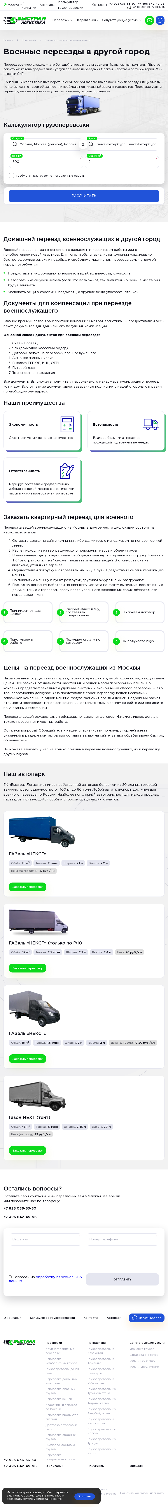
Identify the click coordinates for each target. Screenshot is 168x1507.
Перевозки (60, 20)
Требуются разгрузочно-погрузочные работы (50, 176)
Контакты (99, 5)
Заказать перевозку (149, 20)
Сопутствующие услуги (120, 20)
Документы (96, 1465)
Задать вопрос (150, 1317)
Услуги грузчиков (143, 1361)
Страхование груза (144, 1355)
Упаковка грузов (142, 1349)
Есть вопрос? (160, 20)
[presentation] (84, 1259)
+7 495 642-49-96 (151, 3)
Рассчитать (84, 196)
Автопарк (47, 5)
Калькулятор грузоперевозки (52, 1317)
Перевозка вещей (59, 1399)
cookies (35, 1492)
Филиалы (136, 1465)
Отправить (122, 1279)
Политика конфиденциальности (142, 1493)
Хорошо (84, 1496)
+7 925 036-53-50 (122, 3)
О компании (12, 1317)
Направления (85, 20)
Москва (13, 5)
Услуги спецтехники (144, 1367)
